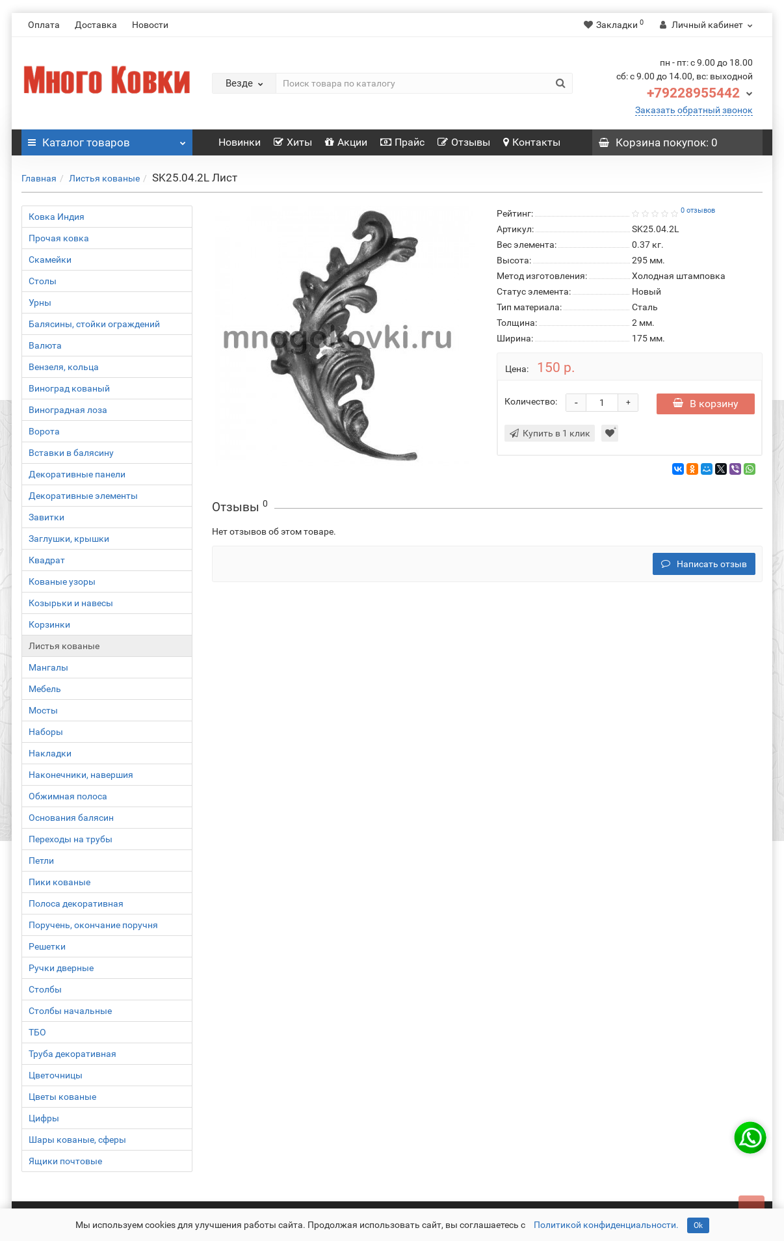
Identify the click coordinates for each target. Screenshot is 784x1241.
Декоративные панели (77, 474)
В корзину (705, 403)
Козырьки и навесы (71, 603)
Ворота (44, 431)
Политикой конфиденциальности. (606, 1225)
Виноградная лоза (68, 410)
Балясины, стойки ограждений (94, 324)
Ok (698, 1225)
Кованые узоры (62, 581)
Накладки (50, 753)
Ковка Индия (57, 216)
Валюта (45, 345)
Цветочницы (56, 1075)
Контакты (531, 142)
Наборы (46, 732)
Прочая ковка (59, 238)
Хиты (293, 142)
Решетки (47, 946)
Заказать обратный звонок (694, 110)
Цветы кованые (62, 1096)
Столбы (45, 989)
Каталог (107, 139)
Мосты (43, 710)
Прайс (402, 142)
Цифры (44, 1118)
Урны (40, 302)
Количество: (530, 401)
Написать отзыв (704, 564)
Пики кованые (59, 882)
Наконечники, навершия (81, 774)
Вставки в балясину (71, 452)
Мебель (45, 689)
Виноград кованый (69, 388)
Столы (43, 281)
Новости (150, 25)
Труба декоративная (72, 1053)
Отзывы (464, 142)
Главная (39, 178)
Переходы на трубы (70, 839)
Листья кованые (104, 178)
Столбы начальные (70, 1011)
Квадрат (47, 560)
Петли (41, 860)
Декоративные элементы (83, 495)
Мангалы (48, 667)
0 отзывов (698, 210)
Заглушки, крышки (69, 538)
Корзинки (49, 624)
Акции (346, 142)
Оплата (44, 25)
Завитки (46, 517)
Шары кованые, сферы (77, 1139)
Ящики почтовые (65, 1161)
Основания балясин (71, 817)
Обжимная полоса (68, 796)
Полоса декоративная (76, 903)
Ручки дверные (61, 968)
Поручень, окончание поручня (93, 925)
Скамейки (50, 259)
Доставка (96, 25)
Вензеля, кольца (64, 367)
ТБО (37, 1032)
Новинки (239, 142)
